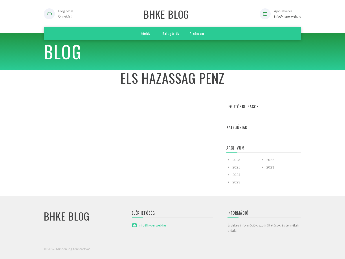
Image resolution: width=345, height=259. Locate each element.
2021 (270, 167)
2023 (236, 182)
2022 (270, 160)
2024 (236, 175)
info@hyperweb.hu (287, 16)
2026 (236, 160)
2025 (236, 167)
